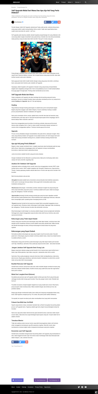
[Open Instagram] (82, 387)
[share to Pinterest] (59, 22)
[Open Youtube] (86, 387)
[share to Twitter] (54, 22)
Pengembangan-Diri (18, 346)
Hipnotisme (47, 387)
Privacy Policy (39, 387)
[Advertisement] (35, 363)
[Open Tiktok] (79, 387)
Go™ (33, 391)
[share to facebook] (47, 22)
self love (32, 31)
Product (63, 2)
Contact (18, 387)
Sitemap (24, 387)
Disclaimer (30, 387)
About (57, 2)
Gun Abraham (19, 22)
